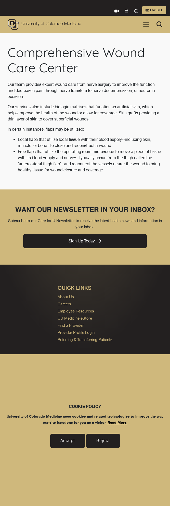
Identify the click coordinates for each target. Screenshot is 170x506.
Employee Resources (76, 311)
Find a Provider (71, 325)
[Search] (159, 24)
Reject (103, 440)
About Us (66, 297)
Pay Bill (154, 10)
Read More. (117, 422)
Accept (67, 440)
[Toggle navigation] (146, 24)
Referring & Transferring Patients (85, 339)
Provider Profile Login (76, 332)
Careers (64, 304)
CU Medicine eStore (75, 318)
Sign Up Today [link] (85, 241)
